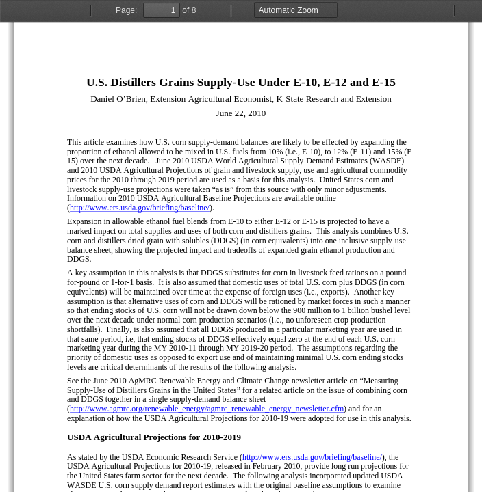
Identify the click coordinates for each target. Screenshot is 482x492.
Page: (126, 10)
